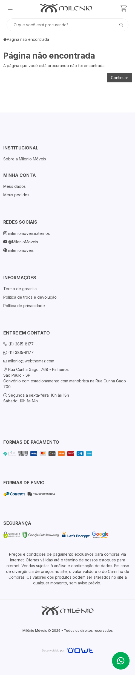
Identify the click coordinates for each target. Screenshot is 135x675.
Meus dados (14, 186)
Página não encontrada (28, 39)
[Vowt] (67, 649)
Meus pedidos (16, 194)
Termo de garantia (20, 288)
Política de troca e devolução (30, 297)
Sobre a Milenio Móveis (24, 159)
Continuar (119, 77)
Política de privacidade (24, 305)
